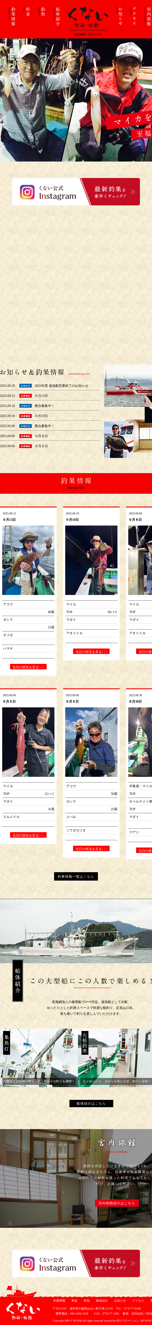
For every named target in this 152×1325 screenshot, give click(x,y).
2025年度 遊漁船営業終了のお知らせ (61, 386)
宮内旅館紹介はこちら (117, 1203)
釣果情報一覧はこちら (76, 876)
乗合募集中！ (44, 406)
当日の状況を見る (28, 667)
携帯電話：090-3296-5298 (70, 1313)
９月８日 (41, 436)
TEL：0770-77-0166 (128, 1308)
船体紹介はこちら (91, 1103)
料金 (74, 1300)
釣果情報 (59, 1300)
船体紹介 (101, 1300)
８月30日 (135, 701)
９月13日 (41, 396)
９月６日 (41, 446)
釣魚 (86, 1300)
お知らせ (119, 1300)
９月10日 (41, 416)
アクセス (137, 1300)
